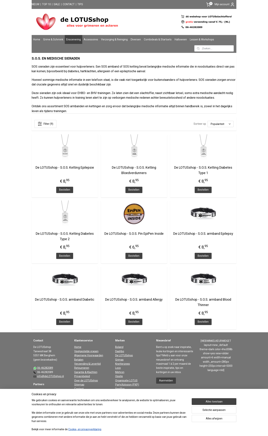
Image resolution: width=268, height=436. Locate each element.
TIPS (80, 4)
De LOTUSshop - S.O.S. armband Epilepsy (203, 233)
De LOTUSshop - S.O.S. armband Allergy (134, 299)
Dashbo (119, 351)
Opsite (119, 376)
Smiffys (120, 388)
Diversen (136, 39)
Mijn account (225, 4)
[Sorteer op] (220, 124)
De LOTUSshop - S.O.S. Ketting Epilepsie (65, 167)
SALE (57, 4)
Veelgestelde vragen (86, 351)
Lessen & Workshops (202, 39)
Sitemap (79, 384)
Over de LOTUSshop (86, 380)
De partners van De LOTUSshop (51, 390)
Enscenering (73, 39)
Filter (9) (45, 124)
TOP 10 (46, 4)
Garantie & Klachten (85, 372)
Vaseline (120, 397)
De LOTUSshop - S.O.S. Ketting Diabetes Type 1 (203, 170)
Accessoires (91, 39)
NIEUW (35, 4)
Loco (118, 367)
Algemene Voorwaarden (88, 355)
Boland (119, 347)
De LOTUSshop (124, 355)
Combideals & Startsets (158, 39)
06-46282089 (45, 367)
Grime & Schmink (53, 39)
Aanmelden (166, 380)
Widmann (120, 401)
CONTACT (69, 4)
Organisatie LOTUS (126, 380)
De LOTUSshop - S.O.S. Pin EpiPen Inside (134, 233)
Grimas (119, 359)
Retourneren (81, 367)
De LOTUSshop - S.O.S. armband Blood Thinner (203, 302)
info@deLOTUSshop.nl (50, 376)
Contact (79, 388)
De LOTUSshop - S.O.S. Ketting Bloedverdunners (134, 170)
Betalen (78, 359)
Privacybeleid (82, 376)
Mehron (119, 372)
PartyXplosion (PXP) (127, 384)
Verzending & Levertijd (87, 363)
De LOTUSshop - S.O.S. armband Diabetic (64, 299)
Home (36, 39)
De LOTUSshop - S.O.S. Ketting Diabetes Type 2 (65, 236)
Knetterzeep (122, 363)
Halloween (181, 39)
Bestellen (64, 189)
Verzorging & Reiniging (114, 39)
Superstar (121, 393)
